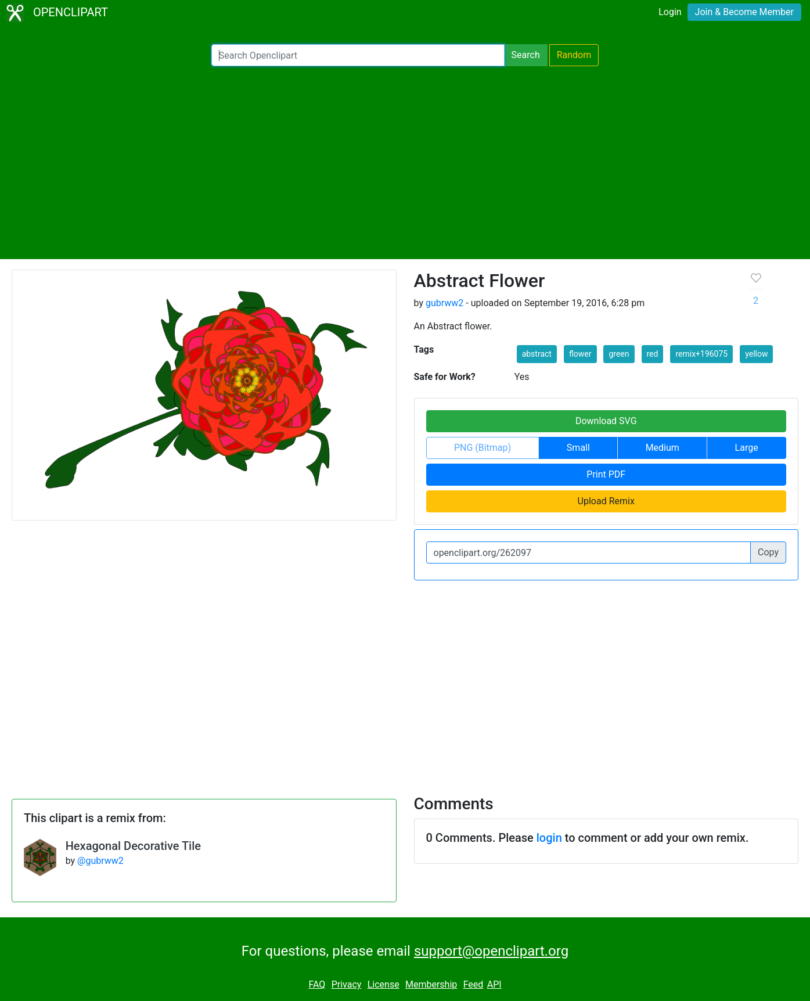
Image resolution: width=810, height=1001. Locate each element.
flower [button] (580, 353)
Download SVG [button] (606, 420)
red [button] (652, 353)
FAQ (316, 984)
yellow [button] (756, 353)
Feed (473, 984)
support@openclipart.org (491, 951)
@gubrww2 (100, 860)
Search (526, 54)
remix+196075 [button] (701, 353)
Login (669, 11)
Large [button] (746, 447)
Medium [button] (662, 447)
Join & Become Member (744, 11)
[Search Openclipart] (358, 55)
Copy (768, 552)
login (549, 838)
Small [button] (578, 447)
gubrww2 (444, 302)
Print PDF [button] (605, 474)
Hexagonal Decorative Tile (133, 846)
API (494, 984)
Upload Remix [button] (606, 501)
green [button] (619, 353)
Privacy (347, 984)
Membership (431, 984)
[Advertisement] (405, 162)
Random (574, 54)
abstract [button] (537, 353)
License (383, 984)
